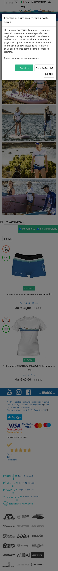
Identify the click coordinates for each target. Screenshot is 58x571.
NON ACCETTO (44, 68)
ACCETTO (24, 68)
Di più (49, 74)
